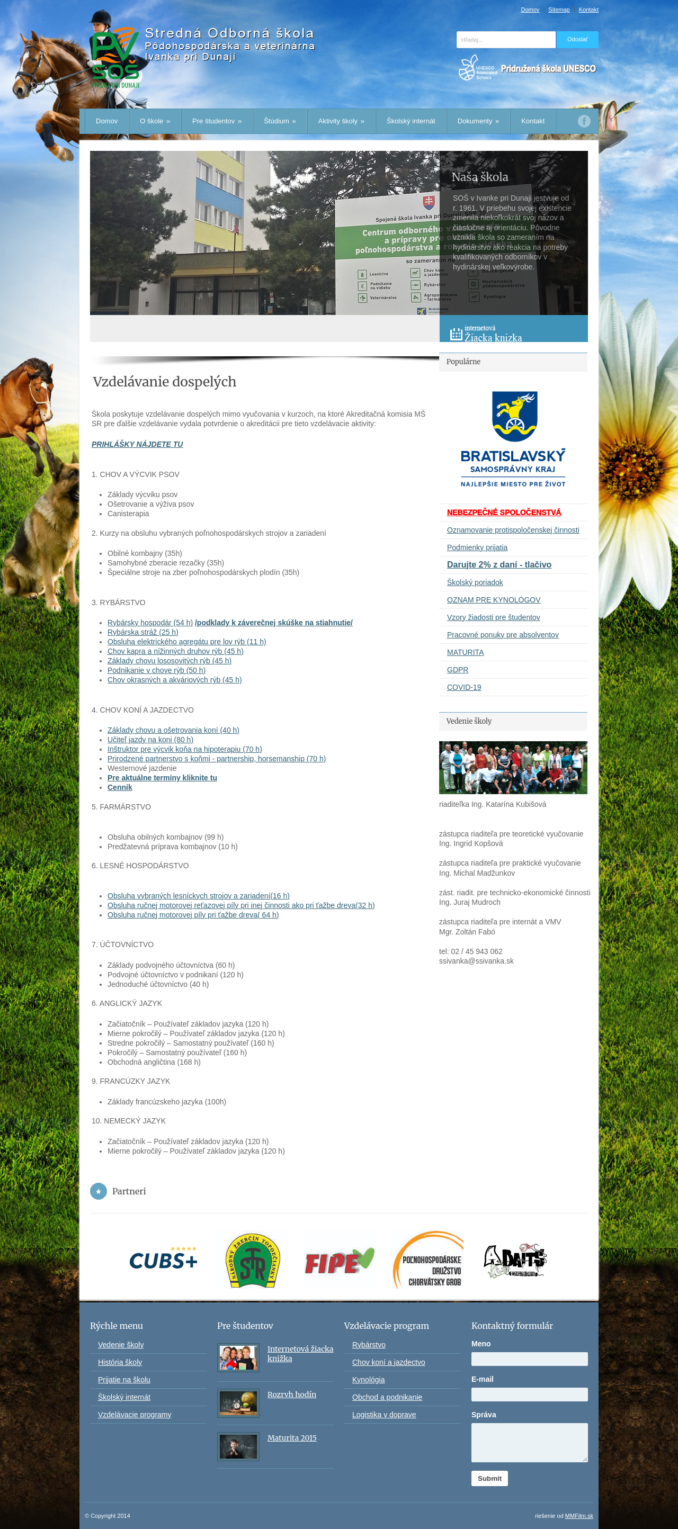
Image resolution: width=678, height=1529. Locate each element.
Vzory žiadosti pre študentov (493, 617)
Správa (483, 1414)
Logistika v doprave (384, 1414)
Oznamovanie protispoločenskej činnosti (513, 530)
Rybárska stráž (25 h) (143, 632)
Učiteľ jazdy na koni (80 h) (150, 739)
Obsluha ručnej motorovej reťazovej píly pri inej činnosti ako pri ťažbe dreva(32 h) (241, 905)
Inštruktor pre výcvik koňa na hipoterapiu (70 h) (185, 749)
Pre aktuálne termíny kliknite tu (162, 778)
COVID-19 (464, 687)
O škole (155, 121)
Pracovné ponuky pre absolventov (503, 635)
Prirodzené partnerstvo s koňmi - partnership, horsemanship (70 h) (217, 758)
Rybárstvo (369, 1345)
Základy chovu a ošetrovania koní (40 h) (173, 730)
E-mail (482, 1379)
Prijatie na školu (124, 1379)
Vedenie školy (121, 1345)
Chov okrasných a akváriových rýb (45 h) (175, 680)
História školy (120, 1362)
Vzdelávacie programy (135, 1414)
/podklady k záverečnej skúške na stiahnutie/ (274, 622)
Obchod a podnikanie (387, 1397)
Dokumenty (478, 121)
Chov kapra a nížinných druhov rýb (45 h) (176, 651)
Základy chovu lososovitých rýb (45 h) (169, 660)
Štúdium (280, 121)
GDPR (457, 669)
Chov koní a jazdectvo (388, 1362)
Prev (448, 306)
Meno (481, 1343)
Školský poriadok (475, 582)
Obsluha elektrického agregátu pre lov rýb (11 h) (187, 641)
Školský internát (411, 121)
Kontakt (589, 10)
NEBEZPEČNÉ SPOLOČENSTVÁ (504, 512)
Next (466, 306)
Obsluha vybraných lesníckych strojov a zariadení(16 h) (199, 896)
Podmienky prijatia (477, 547)
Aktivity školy (341, 121)
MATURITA (465, 652)
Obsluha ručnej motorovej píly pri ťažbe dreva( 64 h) (193, 915)
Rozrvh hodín (291, 1394)
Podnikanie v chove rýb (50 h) (157, 670)
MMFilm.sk (579, 1516)
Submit (490, 1478)
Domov (530, 10)
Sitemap (558, 10)
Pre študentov (217, 121)
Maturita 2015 (292, 1438)
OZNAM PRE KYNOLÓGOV (494, 600)
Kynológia (368, 1379)
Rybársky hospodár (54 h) (150, 622)
